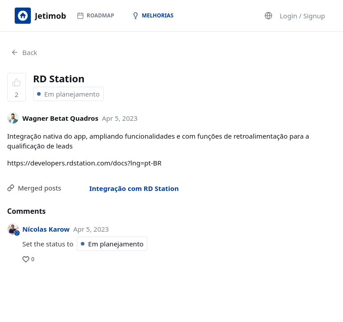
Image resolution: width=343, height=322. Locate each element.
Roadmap (95, 15)
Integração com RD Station (134, 188)
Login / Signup (302, 15)
